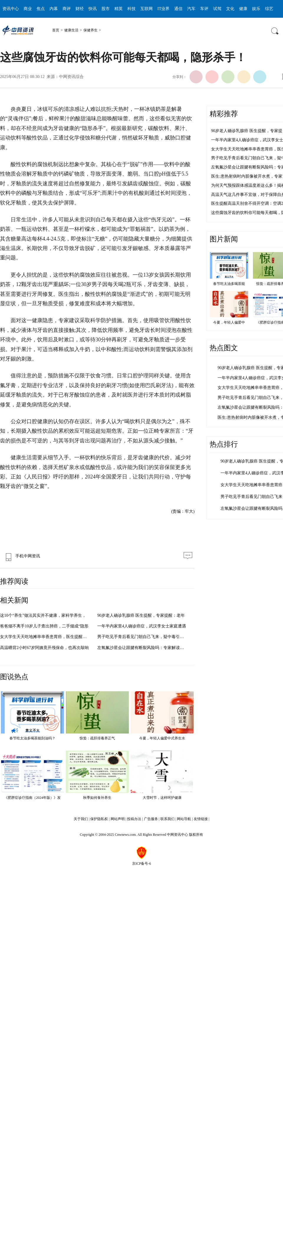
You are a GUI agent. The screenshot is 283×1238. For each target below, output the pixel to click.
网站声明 (118, 819)
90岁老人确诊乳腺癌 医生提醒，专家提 (246, 131)
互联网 (146, 9)
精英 (118, 9)
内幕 (54, 9)
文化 (230, 9)
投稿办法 (134, 819)
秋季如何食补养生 (97, 798)
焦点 (41, 9)
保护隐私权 (99, 819)
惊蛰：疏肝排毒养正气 (97, 738)
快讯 (92, 9)
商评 (66, 9)
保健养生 (90, 30)
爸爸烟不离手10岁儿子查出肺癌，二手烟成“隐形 (44, 626)
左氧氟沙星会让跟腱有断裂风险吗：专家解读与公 (142, 647)
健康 (243, 9)
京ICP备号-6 (141, 863)
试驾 (217, 9)
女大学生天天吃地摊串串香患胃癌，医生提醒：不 (45, 637)
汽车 (191, 9)
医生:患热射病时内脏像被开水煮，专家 (246, 176)
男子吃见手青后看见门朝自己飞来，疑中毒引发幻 (142, 637)
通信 (178, 9)
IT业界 (163, 9)
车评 (204, 9)
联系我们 (167, 819)
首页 (55, 30)
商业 (28, 9)
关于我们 (81, 819)
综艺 (269, 9)
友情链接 (201, 819)
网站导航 (184, 819)
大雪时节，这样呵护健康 (162, 798)
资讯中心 (10, 9)
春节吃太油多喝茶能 (229, 284)
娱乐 (256, 9)
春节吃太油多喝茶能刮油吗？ (32, 738)
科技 (131, 9)
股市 (105, 9)
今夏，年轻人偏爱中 (229, 322)
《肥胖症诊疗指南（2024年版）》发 (32, 798)
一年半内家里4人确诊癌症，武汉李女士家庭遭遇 (141, 626)
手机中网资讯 (21, 556)
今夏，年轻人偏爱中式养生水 (162, 738)
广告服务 (151, 819)
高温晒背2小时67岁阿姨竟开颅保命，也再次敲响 (44, 647)
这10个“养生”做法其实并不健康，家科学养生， (43, 615)
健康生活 (71, 30)
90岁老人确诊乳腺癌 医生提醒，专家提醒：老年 (141, 615)
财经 (79, 9)
